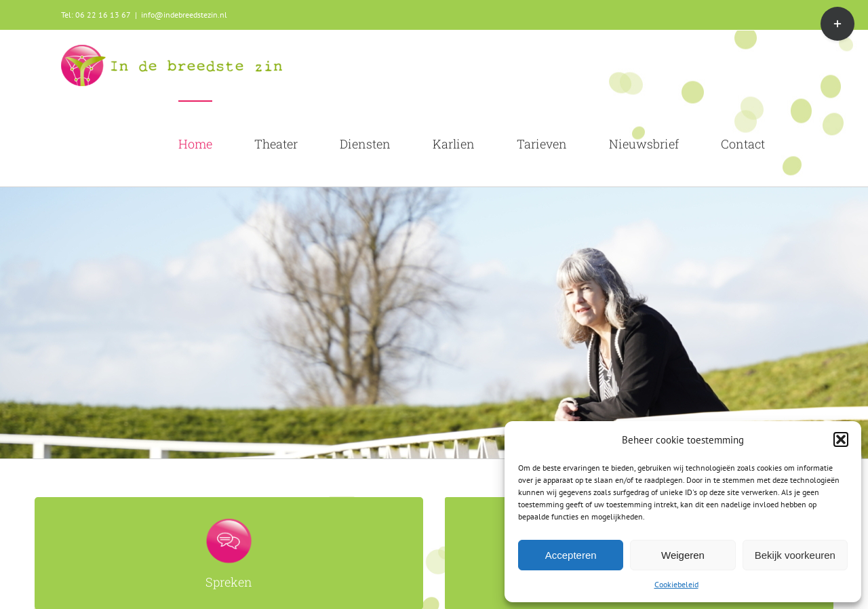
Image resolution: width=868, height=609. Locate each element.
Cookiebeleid (676, 584)
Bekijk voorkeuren (795, 555)
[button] (841, 439)
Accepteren (571, 555)
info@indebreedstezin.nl (184, 14)
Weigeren (683, 555)
